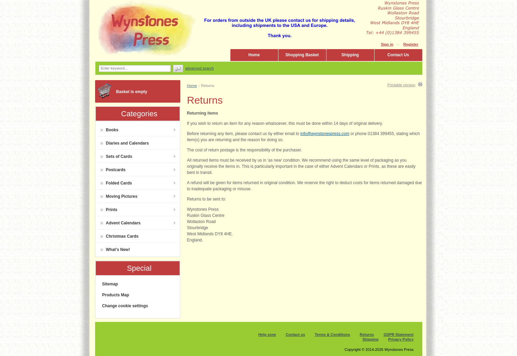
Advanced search (199, 68)
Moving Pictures (119, 196)
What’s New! (115, 249)
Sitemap (110, 284)
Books (110, 130)
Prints (109, 209)
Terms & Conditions (332, 334)
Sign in (387, 44)
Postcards (113, 169)
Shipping (350, 55)
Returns (367, 334)
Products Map (115, 295)
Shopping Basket (302, 55)
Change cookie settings (125, 305)
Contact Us (398, 55)
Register (410, 44)
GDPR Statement (398, 334)
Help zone (267, 334)
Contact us (295, 334)
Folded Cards (116, 183)
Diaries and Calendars (125, 143)
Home (254, 55)
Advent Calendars (121, 223)
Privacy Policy (401, 339)
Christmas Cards (120, 236)
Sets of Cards (116, 156)
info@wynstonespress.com (324, 133)
